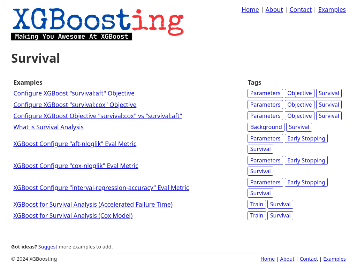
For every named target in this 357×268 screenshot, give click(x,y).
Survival (329, 93)
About (274, 9)
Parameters (265, 93)
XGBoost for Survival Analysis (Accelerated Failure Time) (93, 204)
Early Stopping (306, 138)
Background (266, 127)
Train (256, 204)
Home (250, 9)
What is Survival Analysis (48, 127)
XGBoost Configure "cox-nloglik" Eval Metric (75, 165)
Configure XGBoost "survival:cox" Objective (74, 104)
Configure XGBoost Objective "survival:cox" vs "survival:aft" (97, 116)
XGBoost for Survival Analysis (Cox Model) (72, 215)
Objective (299, 93)
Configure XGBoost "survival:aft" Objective (74, 93)
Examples (332, 9)
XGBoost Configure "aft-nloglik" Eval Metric (74, 143)
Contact (300, 9)
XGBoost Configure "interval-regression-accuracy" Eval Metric (101, 187)
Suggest (48, 246)
